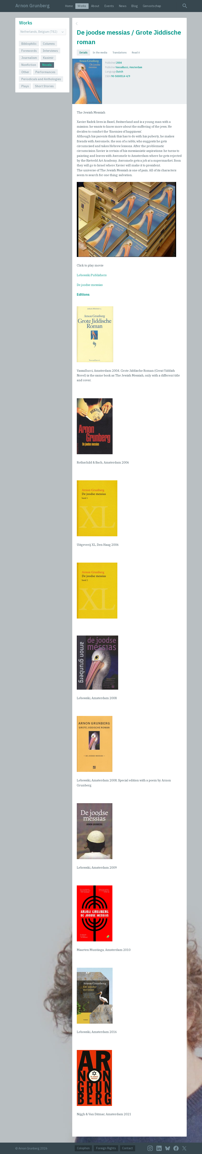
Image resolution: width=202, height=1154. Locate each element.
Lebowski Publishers (92, 275)
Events (109, 6)
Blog (134, 6)
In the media (100, 52)
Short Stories (44, 86)
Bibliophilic (29, 44)
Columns (49, 44)
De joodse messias (90, 285)
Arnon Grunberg (32, 5)
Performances (45, 72)
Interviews (50, 51)
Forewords (29, 51)
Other (25, 72)
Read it (136, 52)
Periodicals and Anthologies (41, 79)
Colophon (83, 1148)
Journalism (29, 58)
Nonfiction (28, 65)
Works (82, 6)
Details (83, 52)
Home (69, 6)
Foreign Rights (106, 1148)
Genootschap (152, 6)
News (122, 6)
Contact (127, 1148)
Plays (25, 86)
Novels (47, 65)
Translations (119, 52)
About (95, 6)
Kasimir (48, 58)
